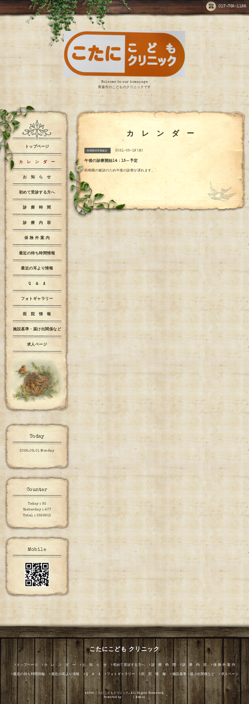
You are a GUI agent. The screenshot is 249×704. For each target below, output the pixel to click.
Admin (140, 697)
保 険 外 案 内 (37, 238)
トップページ (37, 147)
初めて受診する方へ (37, 193)
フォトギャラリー (37, 299)
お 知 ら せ (37, 177)
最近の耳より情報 (37, 269)
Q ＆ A (36, 284)
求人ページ (37, 345)
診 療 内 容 (37, 223)
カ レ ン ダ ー (37, 162)
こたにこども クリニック (124, 650)
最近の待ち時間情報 (37, 254)
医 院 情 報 (37, 314)
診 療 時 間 (37, 208)
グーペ (127, 697)
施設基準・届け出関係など (37, 330)
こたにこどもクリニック (112, 693)
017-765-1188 (226, 7)
